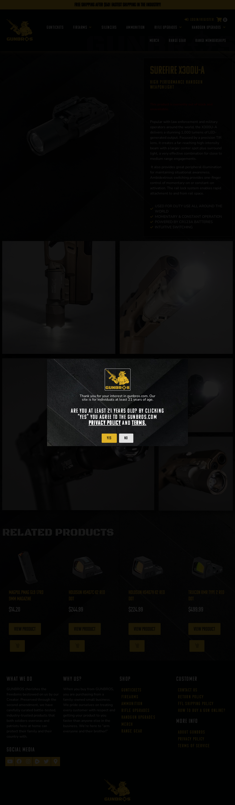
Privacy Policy (105, 423)
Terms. (139, 423)
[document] (117, 402)
